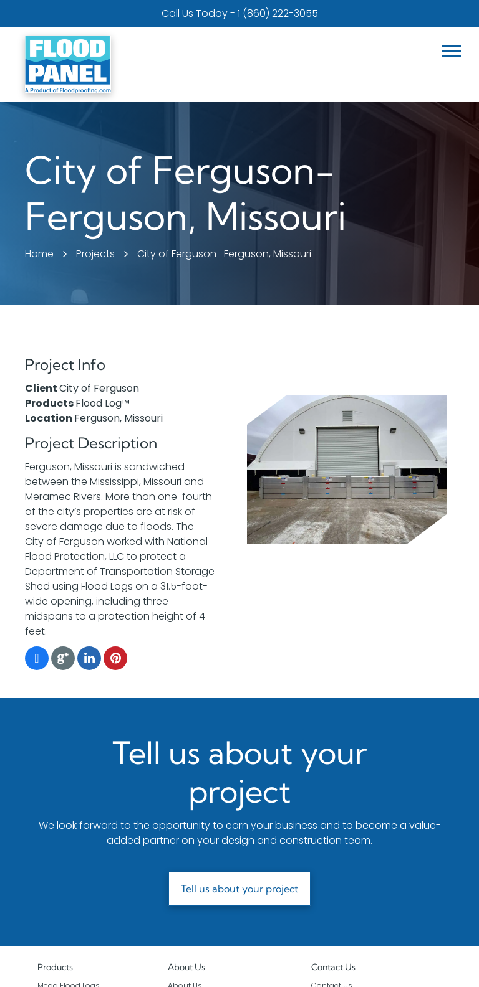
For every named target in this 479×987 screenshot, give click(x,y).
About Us (186, 967)
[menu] (451, 51)
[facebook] (37, 659)
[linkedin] (89, 659)
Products (55, 967)
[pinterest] (115, 659)
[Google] (63, 659)
